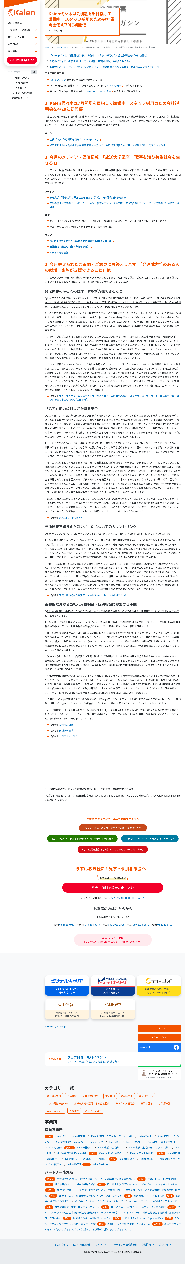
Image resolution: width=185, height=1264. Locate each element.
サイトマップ (103, 1244)
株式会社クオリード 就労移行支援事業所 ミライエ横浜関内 (88, 1190)
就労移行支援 (24, 22)
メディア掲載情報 (59, 252)
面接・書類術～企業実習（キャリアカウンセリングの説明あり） (93, 595)
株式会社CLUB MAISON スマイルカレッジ (77, 1207)
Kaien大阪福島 (126, 1158)
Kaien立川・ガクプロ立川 (161, 1142)
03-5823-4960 (66, 924)
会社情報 (146, 1244)
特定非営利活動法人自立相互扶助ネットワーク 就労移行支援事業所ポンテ (96, 1178)
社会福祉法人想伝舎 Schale (161, 1178)
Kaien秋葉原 (78, 1136)
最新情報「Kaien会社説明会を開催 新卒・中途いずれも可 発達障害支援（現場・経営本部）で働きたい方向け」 (110, 145)
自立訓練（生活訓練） (24, 29)
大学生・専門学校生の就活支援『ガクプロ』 (151, 838)
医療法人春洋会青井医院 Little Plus (92, 1218)
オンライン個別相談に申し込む (124, 898)
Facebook (145, 1047)
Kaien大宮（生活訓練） (142, 1153)
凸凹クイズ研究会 (125, 1103)
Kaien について (22, 77)
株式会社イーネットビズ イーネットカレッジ (99, 1201)
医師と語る (146, 1103)
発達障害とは (146, 1096)
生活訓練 (72, 1096)
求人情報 (24, 51)
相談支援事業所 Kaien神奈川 (72, 1153)
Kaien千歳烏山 (133, 1142)
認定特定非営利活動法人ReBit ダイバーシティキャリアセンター (142, 1184)
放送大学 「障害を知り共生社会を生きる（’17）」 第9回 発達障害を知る (88, 197)
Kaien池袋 (114, 1142)
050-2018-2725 (116, 924)
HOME (48, 47)
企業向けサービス (20, 97)
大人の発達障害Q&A (57, 1103)
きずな (65, 1201)
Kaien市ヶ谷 (96, 1142)
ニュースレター (61, 47)
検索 (34, 72)
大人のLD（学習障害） (71, 517)
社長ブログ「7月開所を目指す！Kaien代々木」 (76, 139)
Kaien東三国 (147, 1158)
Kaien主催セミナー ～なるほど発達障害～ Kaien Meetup (81, 240)
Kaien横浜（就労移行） (110, 1147)
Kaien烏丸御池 (100, 1164)
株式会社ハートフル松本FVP (149, 1195)
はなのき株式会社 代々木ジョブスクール (128, 1224)
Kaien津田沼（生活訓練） (78, 1158)
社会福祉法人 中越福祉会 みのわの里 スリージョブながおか (90, 1195)
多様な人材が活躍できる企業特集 (91, 1103)
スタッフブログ (58, 79)
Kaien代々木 (145, 1136)
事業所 (51, 1122)
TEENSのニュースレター (99, 91)
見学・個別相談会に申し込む (113, 887)
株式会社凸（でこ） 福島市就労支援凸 (75, 1184)
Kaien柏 (103, 1158)
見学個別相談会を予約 (22, 60)
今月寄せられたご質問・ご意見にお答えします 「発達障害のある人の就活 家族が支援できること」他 (104, 67)
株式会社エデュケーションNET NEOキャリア (153, 1201)
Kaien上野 (60, 1136)
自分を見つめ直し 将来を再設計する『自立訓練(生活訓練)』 (82, 838)
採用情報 (20, 87)
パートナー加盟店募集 (22, 92)
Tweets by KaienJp (55, 1026)
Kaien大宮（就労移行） (111, 1153)
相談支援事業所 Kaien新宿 (70, 1142)
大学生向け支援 (24, 36)
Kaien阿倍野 (74, 1164)
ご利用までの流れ (68, 736)
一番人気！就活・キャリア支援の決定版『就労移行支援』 (112, 828)
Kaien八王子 (55, 1147)
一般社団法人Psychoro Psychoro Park (143, 1218)
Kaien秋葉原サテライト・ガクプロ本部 (111, 1136)
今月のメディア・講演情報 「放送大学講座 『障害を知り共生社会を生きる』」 (91, 61)
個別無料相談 (66, 730)
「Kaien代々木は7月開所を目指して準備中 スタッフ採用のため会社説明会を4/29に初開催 (98, 55)
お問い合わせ (22, 82)
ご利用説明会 (66, 724)
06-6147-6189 (164, 924)
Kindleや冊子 (114, 85)
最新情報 (74, 1110)
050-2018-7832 (141, 924)
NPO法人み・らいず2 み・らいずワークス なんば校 (138, 1207)
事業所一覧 (164, 1103)
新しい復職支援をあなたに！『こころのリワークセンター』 (113, 849)
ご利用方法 (24, 44)
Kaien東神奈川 (84, 1147)
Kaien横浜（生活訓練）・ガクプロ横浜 (149, 1147)
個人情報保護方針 (82, 1244)
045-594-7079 (92, 924)
